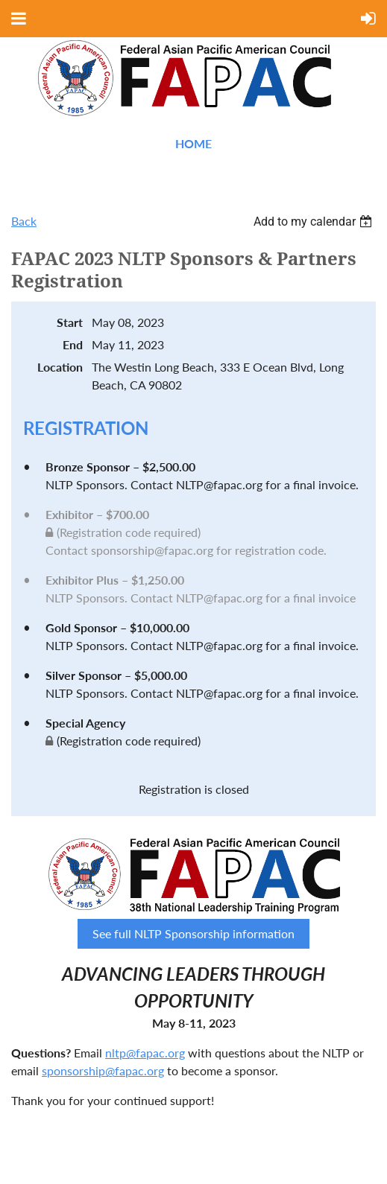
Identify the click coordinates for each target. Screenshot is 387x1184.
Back (24, 221)
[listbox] (315, 221)
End (73, 344)
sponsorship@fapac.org (103, 1070)
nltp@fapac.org (145, 1052)
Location (60, 367)
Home (193, 143)
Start (70, 322)
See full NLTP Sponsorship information (193, 933)
